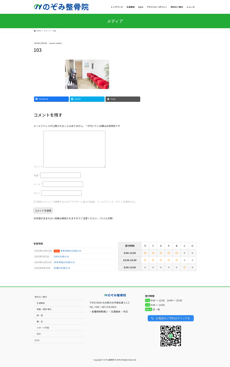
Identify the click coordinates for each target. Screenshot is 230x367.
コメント (38, 166)
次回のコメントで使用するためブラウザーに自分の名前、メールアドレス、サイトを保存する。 (86, 201)
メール (38, 184)
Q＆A (37, 340)
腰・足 (40, 321)
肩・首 (40, 315)
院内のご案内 (41, 296)
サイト (37, 193)
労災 (39, 333)
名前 (37, 175)
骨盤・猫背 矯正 (44, 309)
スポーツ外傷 (43, 327)
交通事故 (41, 303)
